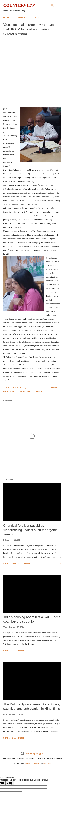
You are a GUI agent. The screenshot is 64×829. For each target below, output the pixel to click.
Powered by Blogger (32, 753)
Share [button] (54, 387)
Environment (10, 392)
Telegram (47, 763)
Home (6, 17)
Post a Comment (21, 563)
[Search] (52, 5)
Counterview (19, 5)
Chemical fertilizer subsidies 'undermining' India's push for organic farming (30, 530)
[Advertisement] (32, 71)
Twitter (27, 763)
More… (37, 17)
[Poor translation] (10, 783)
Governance (26, 392)
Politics (37, 392)
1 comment (18, 650)
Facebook (35, 763)
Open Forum (21, 17)
